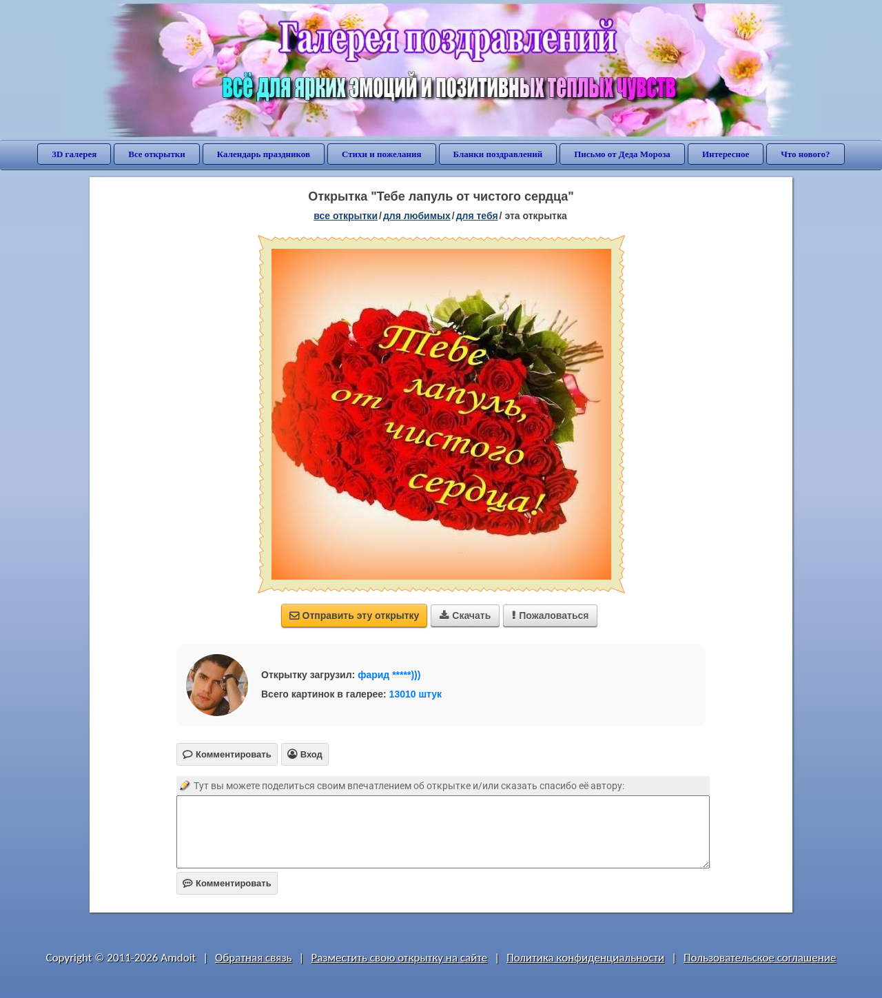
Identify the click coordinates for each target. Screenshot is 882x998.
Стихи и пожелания (382, 154)
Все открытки (156, 154)
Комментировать (227, 883)
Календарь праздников (263, 154)
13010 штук (415, 694)
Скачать (465, 615)
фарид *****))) (389, 674)
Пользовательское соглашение (760, 957)
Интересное (725, 154)
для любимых (417, 215)
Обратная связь (253, 957)
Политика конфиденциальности (585, 957)
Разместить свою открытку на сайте (399, 957)
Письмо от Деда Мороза (622, 154)
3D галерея (74, 154)
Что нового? (805, 154)
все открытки (346, 215)
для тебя (477, 215)
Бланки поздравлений (498, 154)
